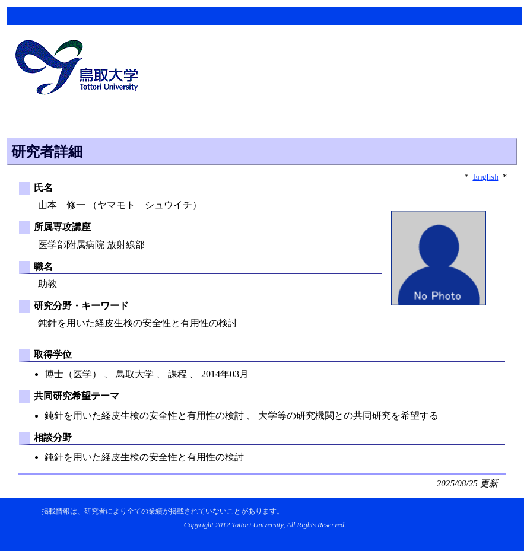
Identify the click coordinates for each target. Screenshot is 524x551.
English (485, 176)
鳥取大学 (80, 68)
